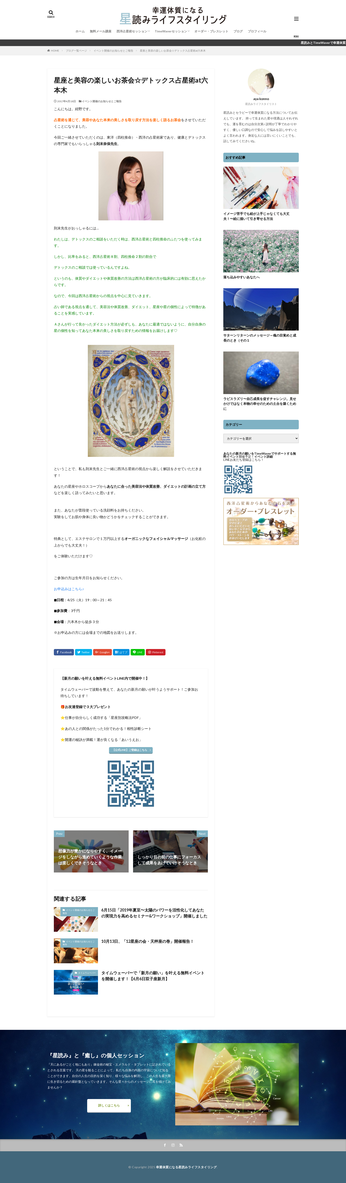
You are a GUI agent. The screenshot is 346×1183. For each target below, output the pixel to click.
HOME (55, 50)
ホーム (80, 31)
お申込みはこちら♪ (69, 589)
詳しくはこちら (109, 1105)
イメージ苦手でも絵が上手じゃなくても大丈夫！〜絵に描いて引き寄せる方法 (256, 216)
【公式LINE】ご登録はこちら (129, 749)
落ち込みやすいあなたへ (241, 277)
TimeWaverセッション (171, 31)
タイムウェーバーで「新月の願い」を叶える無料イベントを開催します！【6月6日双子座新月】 (153, 975)
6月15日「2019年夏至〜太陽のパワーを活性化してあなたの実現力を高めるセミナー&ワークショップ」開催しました (154, 913)
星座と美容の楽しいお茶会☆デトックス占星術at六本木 (173, 50)
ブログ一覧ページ (76, 50)
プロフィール (257, 31)
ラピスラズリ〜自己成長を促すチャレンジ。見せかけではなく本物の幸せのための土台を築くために (259, 404)
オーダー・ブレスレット (211, 31)
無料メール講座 (100, 31)
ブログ (238, 31)
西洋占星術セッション (132, 31)
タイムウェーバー (87, 972)
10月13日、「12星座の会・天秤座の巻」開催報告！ (147, 941)
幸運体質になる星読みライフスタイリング (186, 1167)
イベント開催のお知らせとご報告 (113, 50)
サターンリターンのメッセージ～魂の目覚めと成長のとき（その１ (259, 337)
